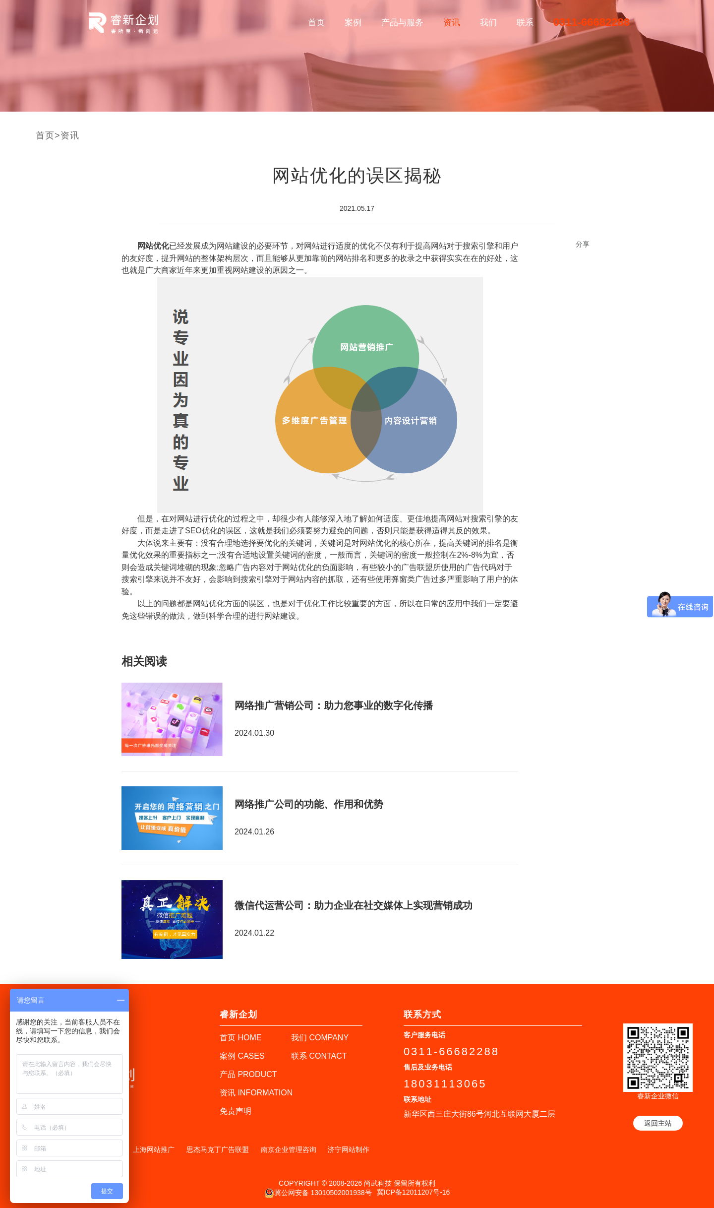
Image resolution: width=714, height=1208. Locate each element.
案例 (353, 22)
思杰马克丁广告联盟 (217, 1149)
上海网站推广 (154, 1149)
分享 (583, 244)
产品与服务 (402, 22)
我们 (488, 22)
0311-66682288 (591, 22)
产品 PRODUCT (248, 1074)
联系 (525, 22)
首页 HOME (240, 1037)
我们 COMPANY (320, 1037)
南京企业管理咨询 (288, 1149)
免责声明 (235, 1111)
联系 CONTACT (319, 1056)
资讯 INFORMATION (256, 1092)
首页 (316, 22)
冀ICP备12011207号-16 (413, 1192)
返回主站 (658, 1123)
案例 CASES (242, 1056)
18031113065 (445, 1084)
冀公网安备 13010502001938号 (318, 1193)
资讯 (451, 22)
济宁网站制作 (348, 1149)
